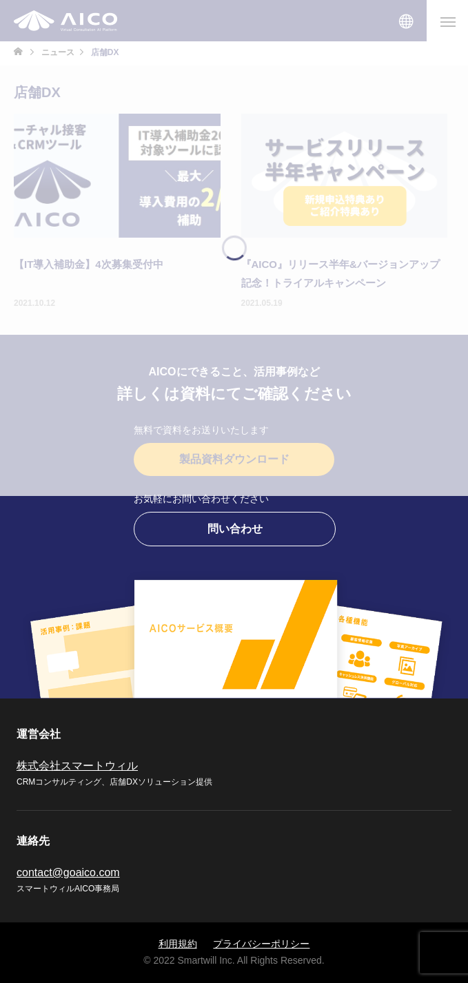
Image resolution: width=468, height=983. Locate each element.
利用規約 (178, 943)
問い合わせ (235, 529)
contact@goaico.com (68, 872)
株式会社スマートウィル (77, 766)
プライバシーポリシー (261, 943)
